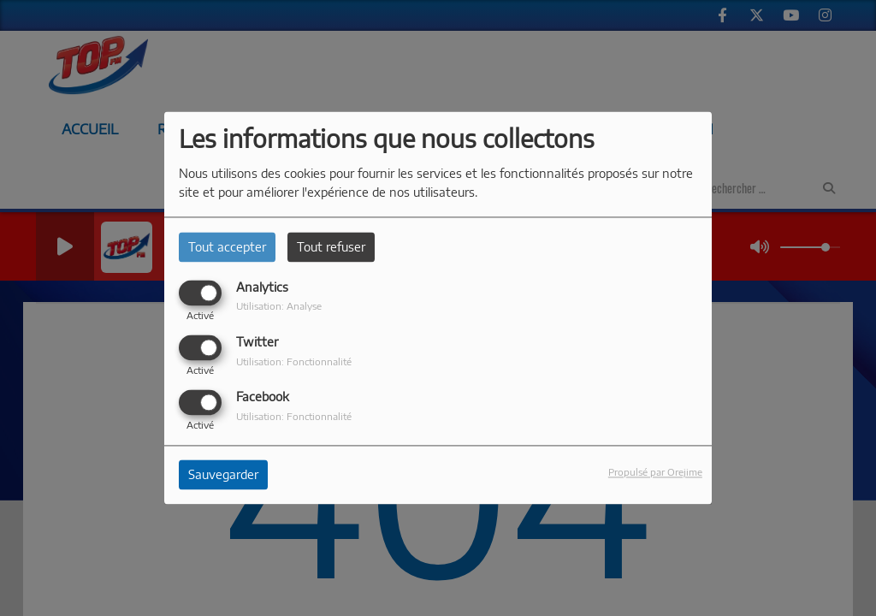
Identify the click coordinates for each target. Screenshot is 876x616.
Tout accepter (227, 247)
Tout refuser (331, 247)
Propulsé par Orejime (655, 472)
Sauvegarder (223, 475)
